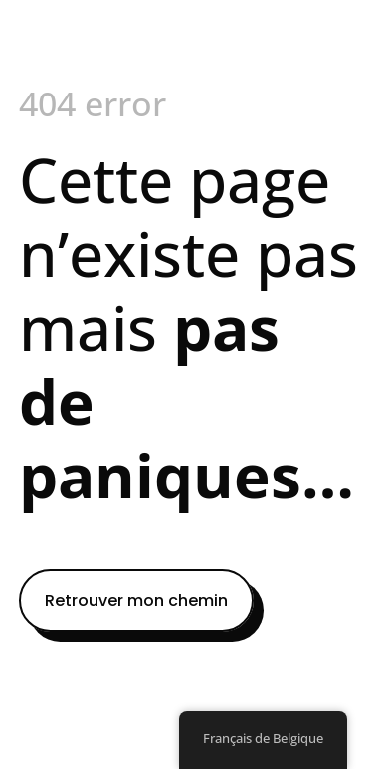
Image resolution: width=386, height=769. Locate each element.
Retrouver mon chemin (136, 600)
